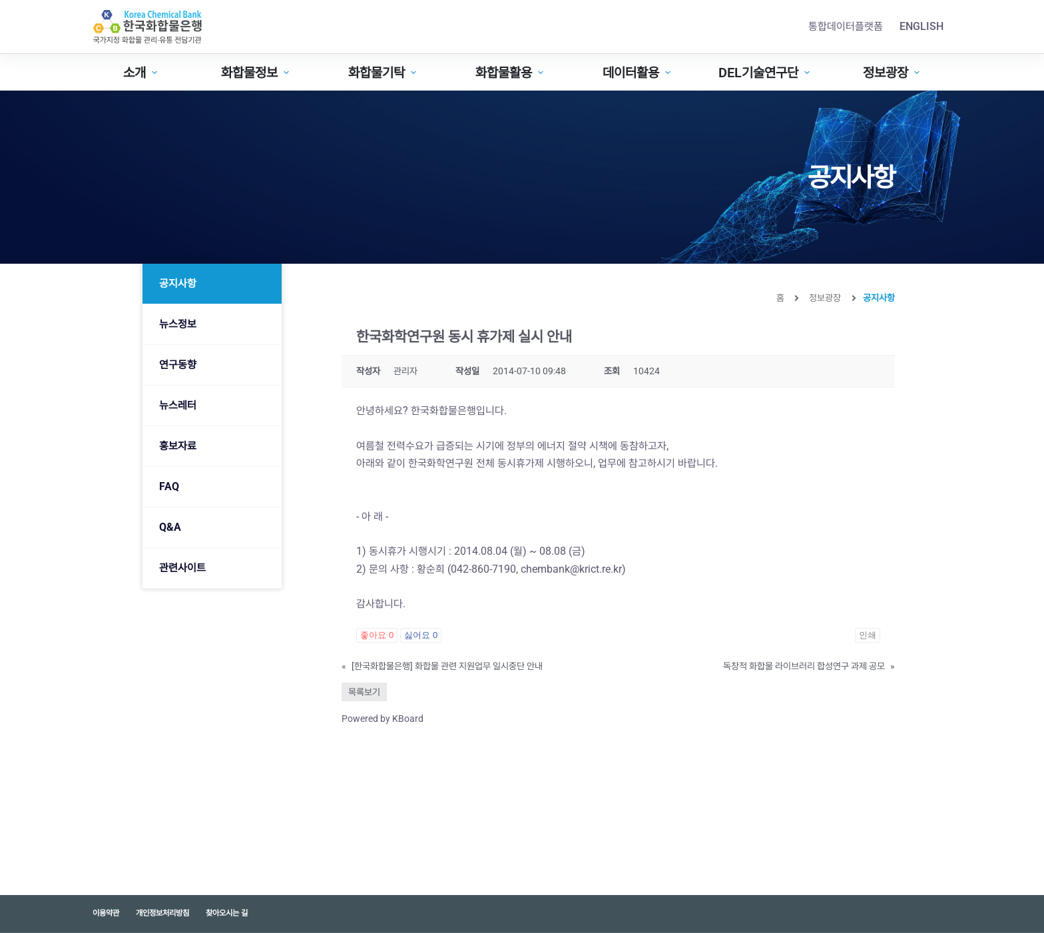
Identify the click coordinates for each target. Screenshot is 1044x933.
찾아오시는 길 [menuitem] (227, 913)
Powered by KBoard (382, 718)
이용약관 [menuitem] (106, 913)
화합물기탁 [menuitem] (383, 73)
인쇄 (867, 635)
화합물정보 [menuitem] (256, 73)
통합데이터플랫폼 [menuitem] (845, 26)
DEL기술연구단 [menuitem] (765, 73)
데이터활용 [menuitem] (638, 73)
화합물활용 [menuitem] (511, 73)
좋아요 (376, 635)
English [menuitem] (921, 26)
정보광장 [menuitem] (893, 73)
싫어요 (420, 635)
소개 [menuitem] (141, 73)
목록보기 (364, 692)
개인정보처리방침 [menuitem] (162, 913)
